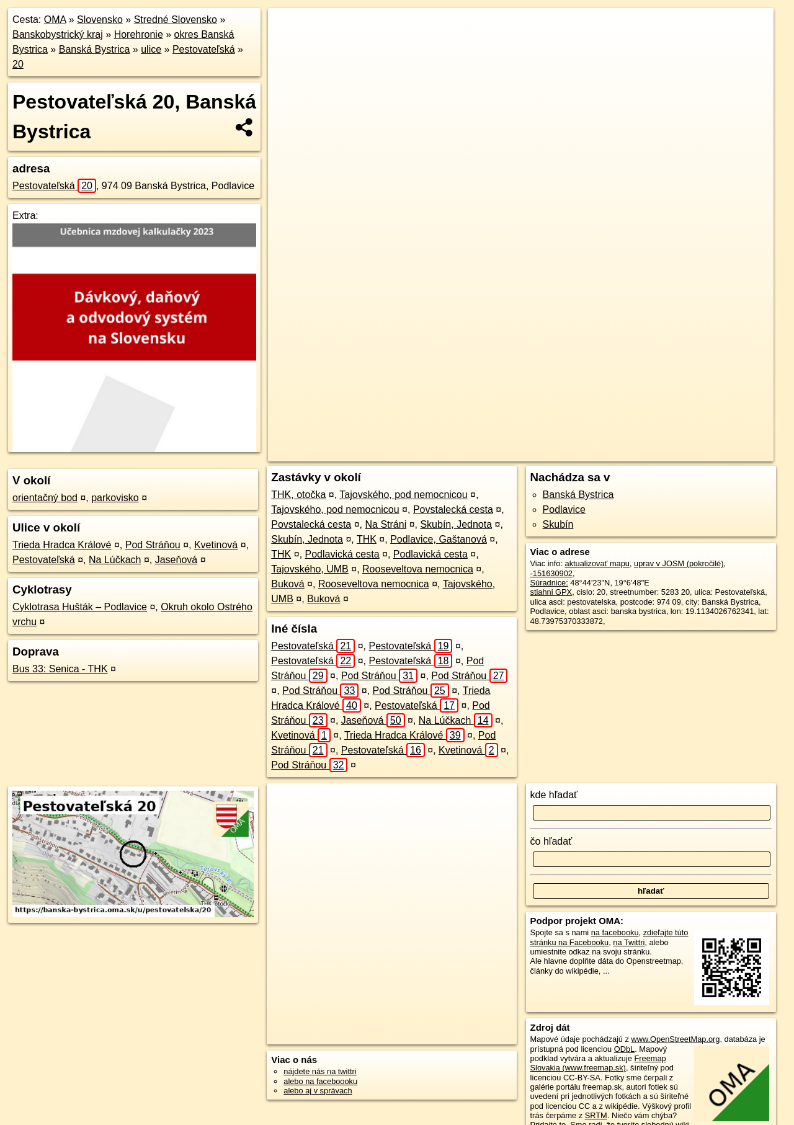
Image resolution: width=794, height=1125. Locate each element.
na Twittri (629, 942)
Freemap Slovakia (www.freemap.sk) (598, 1063)
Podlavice (564, 509)
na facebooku (615, 932)
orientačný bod (45, 497)
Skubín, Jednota (456, 524)
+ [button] (289, 29)
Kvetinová (216, 545)
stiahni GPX (551, 592)
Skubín (558, 524)
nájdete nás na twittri (319, 1071)
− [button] (289, 48)
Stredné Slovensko (175, 19)
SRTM (596, 1115)
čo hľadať (551, 841)
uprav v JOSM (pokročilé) (678, 563)
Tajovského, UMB (310, 569)
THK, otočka (298, 494)
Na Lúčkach (115, 559)
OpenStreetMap (505, 452)
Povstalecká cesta (453, 509)
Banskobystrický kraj (57, 34)
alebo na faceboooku (320, 1081)
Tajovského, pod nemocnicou (403, 494)
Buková (287, 584)
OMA (55, 19)
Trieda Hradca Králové (61, 545)
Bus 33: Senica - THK (60, 669)
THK (367, 539)
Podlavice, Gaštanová (438, 539)
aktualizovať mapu (597, 563)
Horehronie (138, 34)
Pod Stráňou (153, 545)
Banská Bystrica (94, 49)
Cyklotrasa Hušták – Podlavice (79, 607)
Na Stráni (385, 524)
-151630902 (551, 573)
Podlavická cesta (342, 554)
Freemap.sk (569, 452)
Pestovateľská (203, 49)
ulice (151, 49)
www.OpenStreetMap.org (675, 1039)
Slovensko (100, 19)
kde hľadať (554, 794)
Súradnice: (549, 582)
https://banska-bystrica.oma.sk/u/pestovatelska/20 (690, 452)
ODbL (624, 1049)
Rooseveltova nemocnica (417, 569)
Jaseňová (176, 559)
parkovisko (114, 497)
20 (18, 64)
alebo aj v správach (317, 1090)
